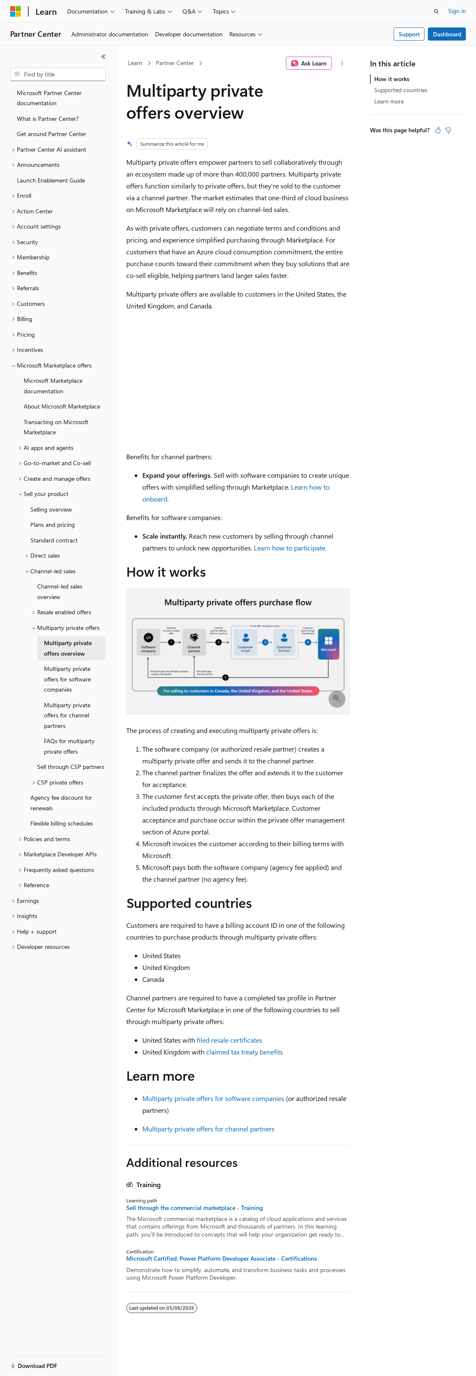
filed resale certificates (229, 1039)
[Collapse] (103, 56)
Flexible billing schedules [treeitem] (61, 823)
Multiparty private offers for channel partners (208, 1128)
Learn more (389, 101)
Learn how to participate (289, 547)
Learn (135, 63)
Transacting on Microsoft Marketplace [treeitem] (56, 427)
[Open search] (436, 11)
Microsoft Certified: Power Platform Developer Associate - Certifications (221, 1258)
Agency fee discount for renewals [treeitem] (61, 802)
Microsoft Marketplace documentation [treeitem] (53, 385)
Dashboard (447, 34)
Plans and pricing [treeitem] (52, 524)
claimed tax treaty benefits (244, 1051)
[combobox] (58, 74)
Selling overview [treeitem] (51, 509)
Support (409, 34)
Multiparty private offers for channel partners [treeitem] (67, 715)
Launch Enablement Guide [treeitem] (51, 180)
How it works (391, 79)
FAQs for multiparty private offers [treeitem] (69, 746)
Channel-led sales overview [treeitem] (59, 591)
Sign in (457, 11)
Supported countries (400, 90)
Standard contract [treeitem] (54, 540)
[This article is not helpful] (448, 130)
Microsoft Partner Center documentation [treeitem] (49, 98)
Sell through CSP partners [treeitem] (70, 767)
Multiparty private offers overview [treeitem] (68, 648)
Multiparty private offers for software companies (213, 1098)
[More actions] (342, 63)
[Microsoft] (15, 11)
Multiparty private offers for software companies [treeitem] (67, 679)
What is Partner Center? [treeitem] (48, 118)
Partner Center (175, 63)
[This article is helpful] (438, 130)
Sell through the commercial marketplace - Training (194, 1208)
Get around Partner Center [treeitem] (51, 134)
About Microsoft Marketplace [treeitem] (62, 406)
